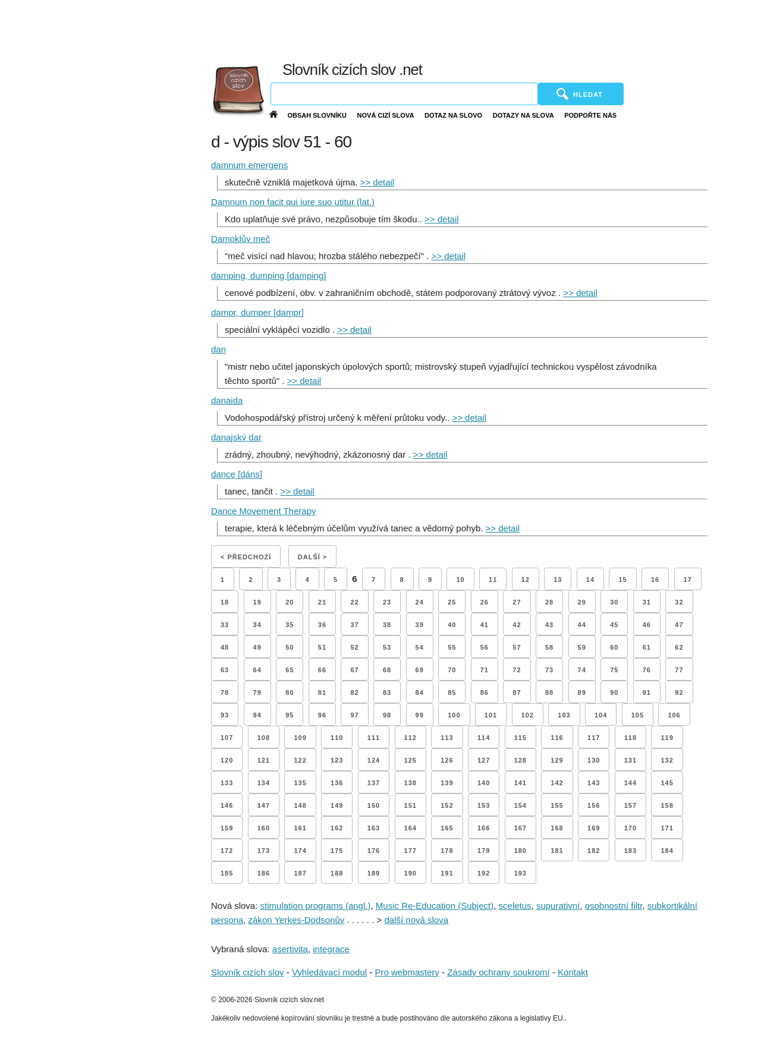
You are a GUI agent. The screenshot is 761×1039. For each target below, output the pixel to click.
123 (337, 760)
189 (373, 873)
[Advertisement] (483, 29)
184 (667, 850)
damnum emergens (249, 165)
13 (558, 579)
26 (484, 602)
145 (667, 782)
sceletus (515, 906)
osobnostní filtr (614, 906)
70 (452, 669)
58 (549, 647)
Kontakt (573, 972)
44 (582, 624)
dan (218, 349)
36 (322, 624)
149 (337, 805)
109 (300, 737)
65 (289, 669)
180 (520, 850)
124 (373, 760)
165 (447, 828)
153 (483, 805)
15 (622, 579)
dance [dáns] (236, 474)
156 (593, 805)
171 (667, 828)
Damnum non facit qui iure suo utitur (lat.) (293, 202)
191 (447, 873)
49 (257, 647)
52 (354, 647)
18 (225, 602)
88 (549, 692)
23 (387, 602)
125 (410, 760)
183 (630, 850)
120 (227, 760)
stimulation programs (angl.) (315, 906)
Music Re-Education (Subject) (434, 906)
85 (452, 692)
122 (300, 760)
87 (516, 692)
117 (593, 737)
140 (483, 782)
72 (516, 669)
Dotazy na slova (523, 115)
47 (679, 624)
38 (387, 624)
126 (447, 760)
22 (354, 602)
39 (420, 624)
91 (647, 692)
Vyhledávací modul (329, 972)
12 (525, 579)
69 (420, 669)
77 (679, 669)
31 (647, 602)
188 (337, 873)
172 (227, 850)
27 (516, 602)
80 (289, 692)
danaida (227, 400)
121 (263, 760)
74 (582, 669)
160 (263, 828)
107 (227, 737)
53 (387, 647)
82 (354, 692)
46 (647, 624)
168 (557, 828)
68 (387, 669)
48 (225, 647)
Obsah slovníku (317, 115)
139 (447, 782)
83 (387, 692)
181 (557, 850)
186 (263, 873)
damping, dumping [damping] (268, 275)
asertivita (290, 949)
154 (520, 805)
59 (582, 647)
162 (337, 828)
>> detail (377, 182)
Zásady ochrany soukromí (498, 972)
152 (447, 805)
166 (483, 828)
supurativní (558, 906)
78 (225, 692)
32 (679, 602)
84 (420, 692)
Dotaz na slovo (453, 115)
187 (300, 873)
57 (516, 647)
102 (527, 715)
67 (354, 669)
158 (667, 805)
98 (387, 715)
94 (257, 715)
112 (410, 737)
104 (601, 715)
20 (289, 602)
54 (420, 647)
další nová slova (416, 920)
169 (593, 828)
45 (614, 624)
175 (337, 850)
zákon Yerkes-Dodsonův (297, 920)
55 (452, 647)
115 (520, 737)
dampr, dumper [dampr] (257, 312)
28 (549, 602)
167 (520, 828)
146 (227, 805)
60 (614, 647)
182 (593, 850)
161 (300, 828)
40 (452, 624)
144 (630, 782)
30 (614, 602)
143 (593, 782)
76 (647, 669)
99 (420, 715)
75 (614, 669)
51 (322, 647)
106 (674, 715)
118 (630, 737)
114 (483, 737)
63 (225, 669)
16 (655, 579)
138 (410, 782)
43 (549, 624)
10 (460, 579)
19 (257, 602)
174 (300, 850)
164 (410, 828)
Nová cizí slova (385, 115)
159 (227, 828)
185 (227, 873)
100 (454, 715)
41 (484, 624)
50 (289, 647)
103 (564, 715)
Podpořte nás (590, 115)
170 (630, 828)
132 (667, 760)
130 (593, 760)
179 (483, 850)
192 (483, 873)
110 (337, 737)
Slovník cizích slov (247, 972)
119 (667, 737)
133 (227, 782)
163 (373, 828)
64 (257, 669)
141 (520, 782)
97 (354, 715)
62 (679, 647)
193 (520, 873)
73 (549, 669)
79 (257, 692)
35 (289, 624)
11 (493, 579)
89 (582, 692)
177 (410, 850)
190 (410, 873)
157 (630, 805)
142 (557, 782)
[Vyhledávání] (404, 94)
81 (322, 692)
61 (647, 647)
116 (557, 737)
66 (322, 669)
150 (373, 805)
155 (557, 805)
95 (289, 715)
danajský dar (236, 437)
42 (516, 624)
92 (679, 692)
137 (373, 782)
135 (300, 782)
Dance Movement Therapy (263, 511)
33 (225, 624)
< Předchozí (246, 557)
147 (263, 805)
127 (483, 760)
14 (590, 579)
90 (614, 692)
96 (322, 715)
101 (491, 715)
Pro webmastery (407, 972)
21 (322, 602)
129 (557, 760)
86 (484, 692)
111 (373, 737)
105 (637, 715)
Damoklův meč (240, 239)
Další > (312, 557)
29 (582, 602)
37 (354, 624)
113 (447, 737)
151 (410, 805)
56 (484, 647)
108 (263, 737)
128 (520, 760)
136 (337, 782)
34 (257, 624)
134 (263, 782)
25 (452, 602)
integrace (331, 949)
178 (447, 850)
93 (225, 715)
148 (300, 805)
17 (688, 579)
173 (263, 850)
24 (420, 602)
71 (484, 669)
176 (373, 850)
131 (630, 760)
